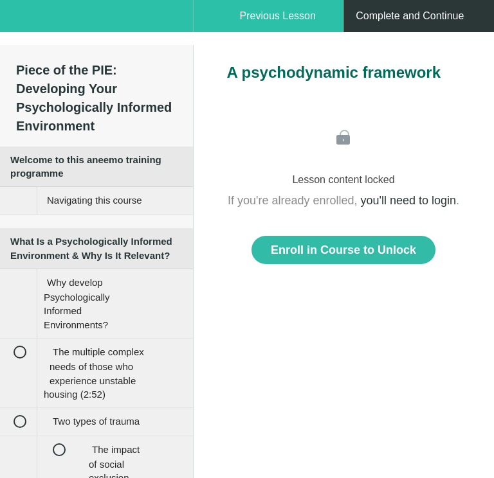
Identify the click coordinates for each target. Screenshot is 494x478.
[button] (22, 22)
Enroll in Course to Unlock (343, 249)
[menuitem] (96, 29)
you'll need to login (409, 200)
